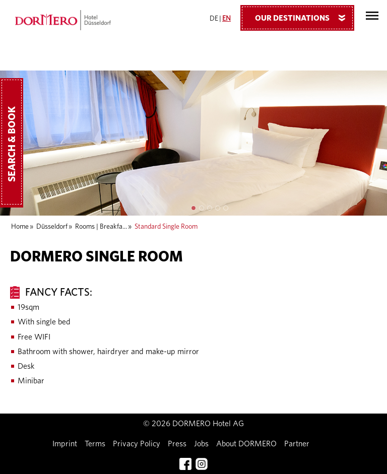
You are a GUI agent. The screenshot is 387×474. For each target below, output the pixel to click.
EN (226, 18)
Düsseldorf (52, 226)
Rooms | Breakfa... (101, 226)
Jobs (201, 444)
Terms (95, 444)
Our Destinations (304, 17)
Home (20, 226)
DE (214, 18)
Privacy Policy (136, 444)
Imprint (64, 444)
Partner (296, 444)
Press (177, 444)
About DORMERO (246, 444)
